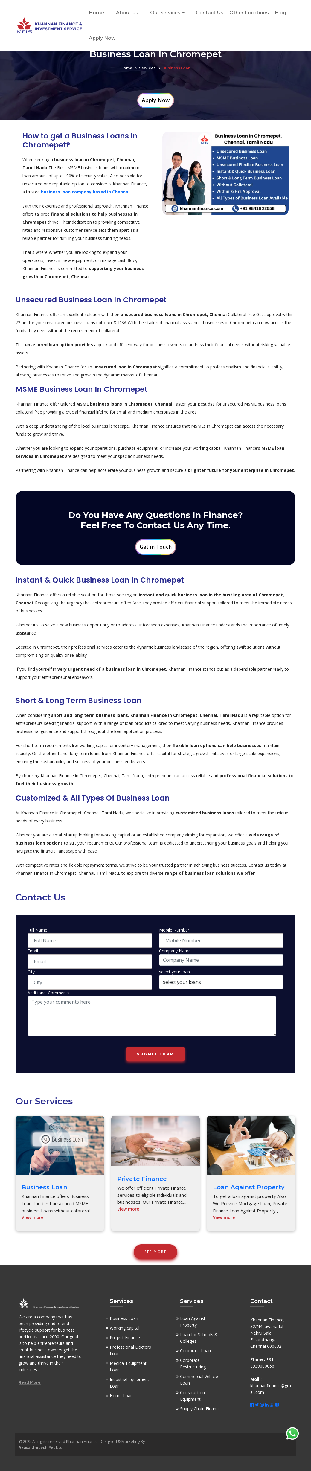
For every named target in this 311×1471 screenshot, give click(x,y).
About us (127, 13)
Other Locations (249, 13)
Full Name (37, 930)
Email (33, 951)
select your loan (174, 972)
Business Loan (44, 1187)
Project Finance (125, 1337)
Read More (30, 1382)
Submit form (155, 1054)
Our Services (165, 13)
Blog (280, 13)
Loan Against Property (249, 1187)
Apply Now (102, 38)
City (31, 972)
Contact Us (209, 13)
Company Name (175, 951)
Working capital (124, 1328)
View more (32, 1217)
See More (155, 1251)
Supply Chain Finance (200, 1408)
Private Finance (142, 1178)
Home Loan (121, 1395)
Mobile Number (174, 930)
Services (147, 68)
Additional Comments (48, 993)
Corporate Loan (195, 1350)
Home (96, 13)
